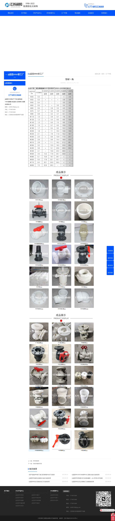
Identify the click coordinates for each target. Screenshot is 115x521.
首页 (103, 74)
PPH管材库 (36, 461)
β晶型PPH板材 (36, 503)
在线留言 (91, 13)
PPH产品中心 (37, 13)
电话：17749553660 (71, 499)
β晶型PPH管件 (20, 497)
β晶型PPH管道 (20, 495)
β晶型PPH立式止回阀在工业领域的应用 (83, 481)
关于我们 (24, 13)
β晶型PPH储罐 (20, 500)
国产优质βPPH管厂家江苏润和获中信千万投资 (42, 474)
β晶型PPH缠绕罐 (36, 500)
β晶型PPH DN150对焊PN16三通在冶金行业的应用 (85, 474)
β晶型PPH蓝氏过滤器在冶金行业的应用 (40, 478)
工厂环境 (64, 13)
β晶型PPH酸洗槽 (20, 503)
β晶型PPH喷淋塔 (36, 497)
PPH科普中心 (51, 13)
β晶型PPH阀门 (36, 495)
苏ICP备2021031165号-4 (70, 518)
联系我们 (104, 13)
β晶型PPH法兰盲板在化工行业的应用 (39, 481)
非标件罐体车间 (37, 463)
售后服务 (77, 13)
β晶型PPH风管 (20, 505)
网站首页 (11, 13)
